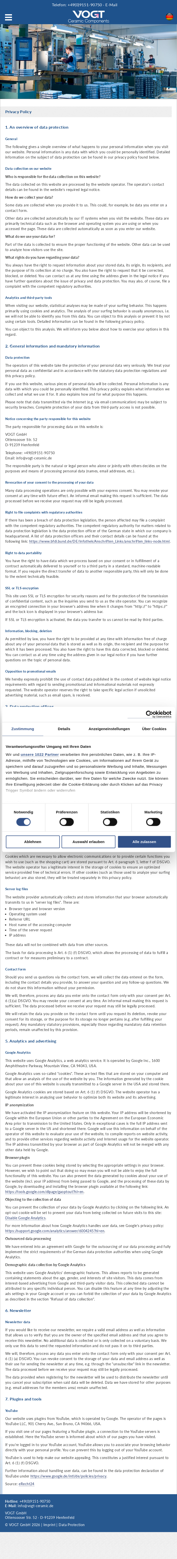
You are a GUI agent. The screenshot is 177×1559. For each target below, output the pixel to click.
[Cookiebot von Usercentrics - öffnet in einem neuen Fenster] (149, 714)
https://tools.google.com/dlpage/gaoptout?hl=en (44, 1192)
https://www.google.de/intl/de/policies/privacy (68, 1476)
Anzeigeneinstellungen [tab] (109, 729)
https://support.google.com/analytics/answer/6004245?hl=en (54, 1231)
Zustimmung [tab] (22, 729)
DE (171, 17)
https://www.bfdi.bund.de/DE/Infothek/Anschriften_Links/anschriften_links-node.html (99, 541)
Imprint (49, 1525)
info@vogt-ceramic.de (35, 1506)
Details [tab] (64, 729)
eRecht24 (26, 1484)
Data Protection (72, 1525)
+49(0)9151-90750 (85, 4)
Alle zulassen (144, 842)
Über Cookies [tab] (154, 729)
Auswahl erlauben (88, 842)
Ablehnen (32, 842)
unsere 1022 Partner (40, 754)
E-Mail (111, 4)
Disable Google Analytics (25, 1218)
